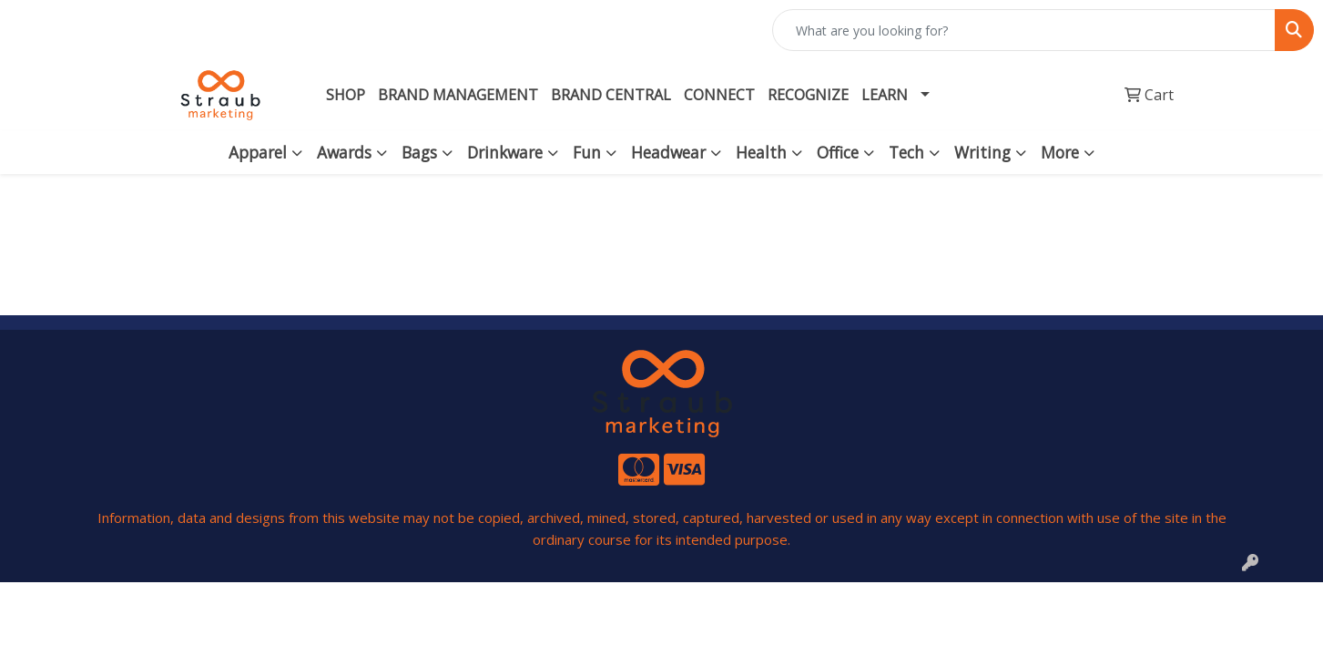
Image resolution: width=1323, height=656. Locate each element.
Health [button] (761, 152)
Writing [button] (982, 152)
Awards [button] (344, 152)
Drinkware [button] (505, 152)
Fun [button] (587, 152)
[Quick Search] (1024, 30)
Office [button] (838, 152)
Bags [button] (419, 152)
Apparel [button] (258, 152)
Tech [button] (906, 152)
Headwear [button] (668, 152)
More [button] (1060, 152)
